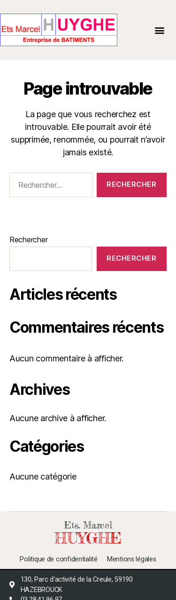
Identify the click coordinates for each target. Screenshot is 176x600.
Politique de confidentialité (58, 559)
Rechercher (28, 239)
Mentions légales (131, 559)
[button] (160, 30)
